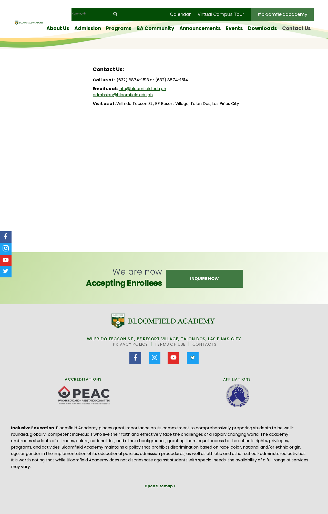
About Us (57, 28)
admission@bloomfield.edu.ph (123, 95)
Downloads (262, 28)
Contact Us (296, 28)
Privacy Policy (130, 344)
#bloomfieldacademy (282, 14)
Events (234, 28)
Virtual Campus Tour (221, 14)
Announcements (200, 28)
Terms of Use (170, 344)
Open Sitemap (159, 486)
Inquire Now (204, 279)
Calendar (180, 14)
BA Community (155, 28)
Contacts (204, 344)
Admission (87, 28)
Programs (118, 28)
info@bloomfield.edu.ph (142, 89)
